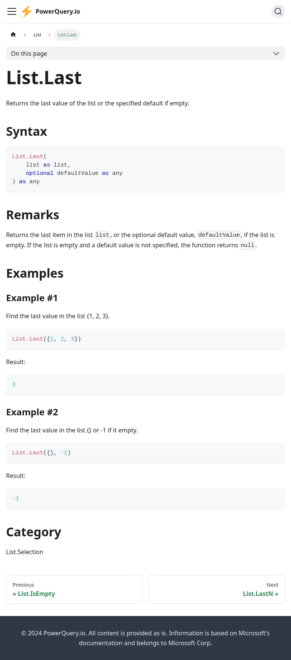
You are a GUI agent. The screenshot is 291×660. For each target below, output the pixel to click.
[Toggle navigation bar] (11, 11)
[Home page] (13, 35)
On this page (29, 53)
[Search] (278, 11)
